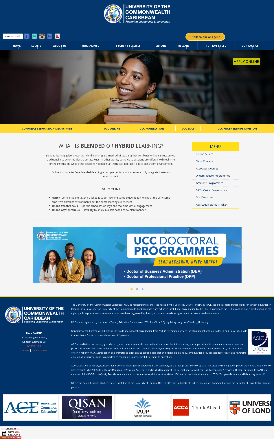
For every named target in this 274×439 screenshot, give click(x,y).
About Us (59, 45)
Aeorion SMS (13, 36)
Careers (25, 350)
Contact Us (250, 45)
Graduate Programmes (209, 183)
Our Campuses (205, 197)
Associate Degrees (207, 168)
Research (184, 45)
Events (36, 45)
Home (17, 45)
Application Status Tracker (211, 204)
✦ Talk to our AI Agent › (205, 37)
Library (161, 45)
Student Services (128, 45)
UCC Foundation (152, 128)
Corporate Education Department (48, 128)
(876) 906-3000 (34, 346)
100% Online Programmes (211, 190)
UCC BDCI (188, 128)
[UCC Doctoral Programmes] (137, 254)
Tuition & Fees (216, 45)
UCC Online (112, 128)
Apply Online (246, 61)
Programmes (90, 45)
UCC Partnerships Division (237, 128)
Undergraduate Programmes (213, 175)
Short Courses (204, 161)
